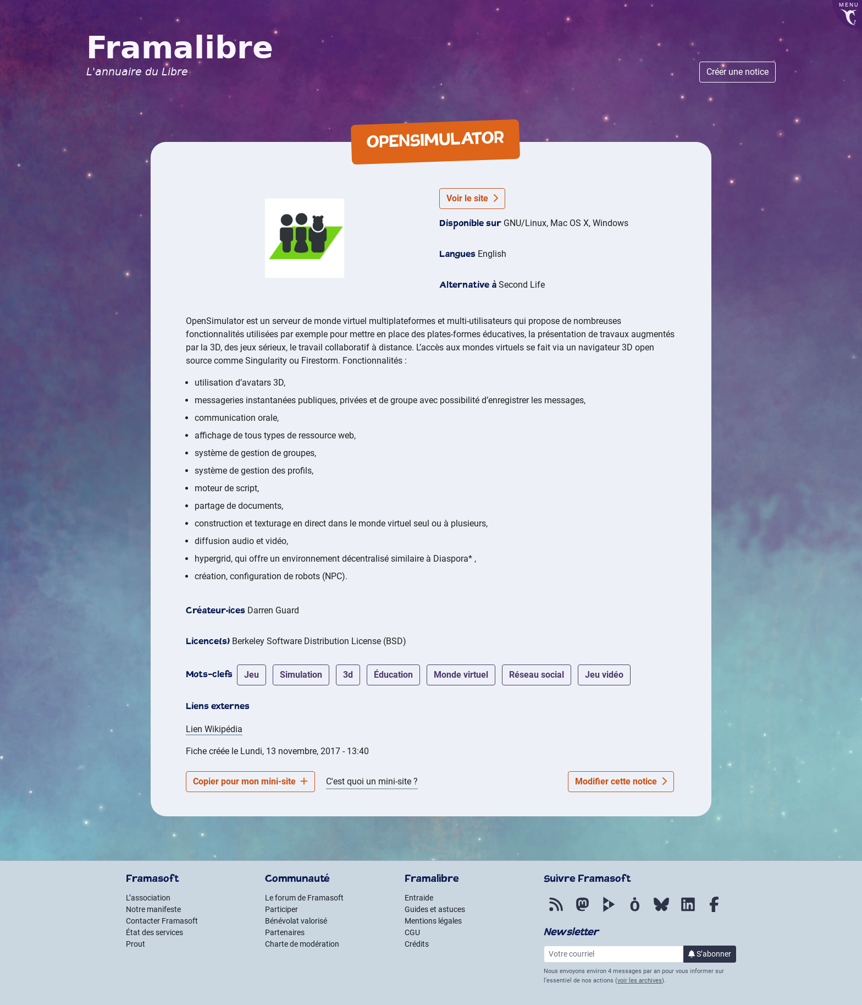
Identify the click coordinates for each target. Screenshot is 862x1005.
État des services (154, 932)
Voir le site (472, 198)
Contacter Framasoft (162, 920)
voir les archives (639, 980)
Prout (135, 944)
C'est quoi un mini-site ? (372, 781)
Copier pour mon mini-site (250, 781)
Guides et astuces (435, 909)
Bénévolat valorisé (296, 920)
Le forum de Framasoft (304, 897)
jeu (251, 674)
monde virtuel (461, 674)
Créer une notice (737, 72)
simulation (301, 674)
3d (348, 674)
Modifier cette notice (621, 781)
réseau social (536, 674)
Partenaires (285, 932)
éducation (393, 674)
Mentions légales (433, 920)
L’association (148, 897)
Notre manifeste (153, 909)
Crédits (417, 944)
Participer (281, 909)
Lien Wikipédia (214, 729)
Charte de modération (302, 944)
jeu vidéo (604, 674)
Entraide (419, 897)
